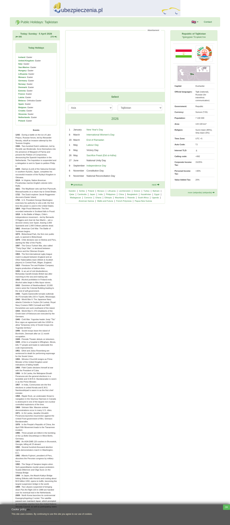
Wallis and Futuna (105, 201)
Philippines (110, 194)
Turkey (146, 191)
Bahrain (156, 191)
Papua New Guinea (143, 201)
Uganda (155, 197)
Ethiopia (108, 197)
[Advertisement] (115, 59)
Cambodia (81, 194)
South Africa (143, 197)
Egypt (156, 194)
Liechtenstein (124, 191)
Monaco (100, 191)
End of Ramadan (95, 140)
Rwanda (131, 197)
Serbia (82, 191)
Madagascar (75, 197)
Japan (92, 194)
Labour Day (93, 145)
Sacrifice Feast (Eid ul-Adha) (101, 155)
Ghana (98, 197)
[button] (195, 21)
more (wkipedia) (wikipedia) (201, 192)
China (121, 194)
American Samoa (86, 201)
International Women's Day (100, 134)
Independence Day (96, 165)
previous (77, 184)
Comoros (88, 197)
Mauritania (119, 197)
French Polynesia (124, 201)
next (155, 184)
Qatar (71, 194)
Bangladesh (132, 194)
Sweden (72, 191)
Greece (137, 191)
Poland (91, 191)
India (100, 194)
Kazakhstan (146, 194)
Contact (208, 22)
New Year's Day (95, 129)
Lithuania (112, 191)
